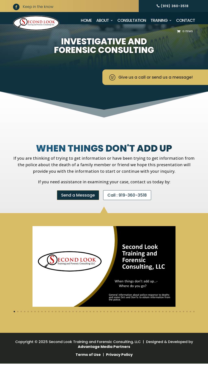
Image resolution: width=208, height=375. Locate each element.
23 (90, 323)
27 (104, 323)
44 (163, 323)
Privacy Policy (119, 365)
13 (55, 323)
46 (169, 323)
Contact (185, 20)
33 (125, 323)
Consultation (131, 20)
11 (49, 323)
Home (86, 20)
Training (159, 20)
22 (87, 323)
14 (59, 323)
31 (118, 323)
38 (142, 323)
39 (145, 323)
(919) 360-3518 (174, 6)
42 (156, 323)
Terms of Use (88, 365)
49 (180, 323)
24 (93, 323)
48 (176, 323)
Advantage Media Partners (104, 358)
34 (128, 323)
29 (111, 323)
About (102, 20)
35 (131, 323)
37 (138, 323)
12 (52, 323)
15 (62, 323)
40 (149, 323)
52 (190, 323)
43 (159, 323)
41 (152, 323)
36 (135, 323)
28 (107, 323)
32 (121, 323)
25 (97, 323)
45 (166, 323)
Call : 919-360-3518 (127, 206)
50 (183, 323)
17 (69, 323)
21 (83, 323)
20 (80, 323)
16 (66, 323)
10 (45, 323)
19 (76, 323)
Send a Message (78, 206)
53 (194, 323)
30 (114, 323)
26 (100, 323)
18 (73, 323)
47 (173, 323)
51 (187, 323)
